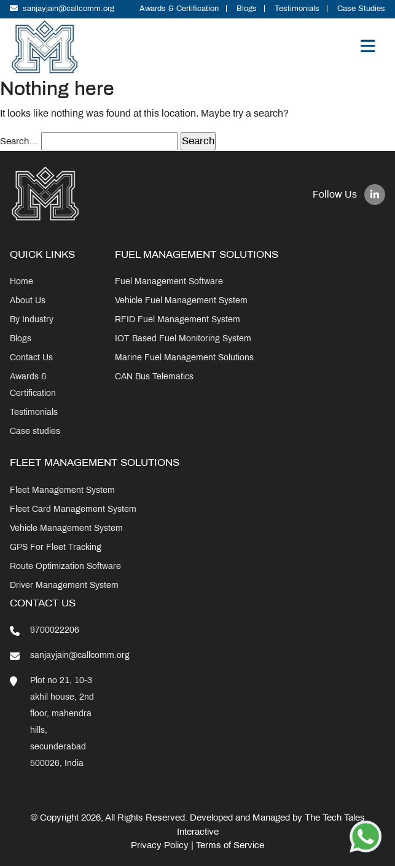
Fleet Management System (62, 490)
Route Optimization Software (65, 566)
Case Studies (361, 8)
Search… (19, 141)
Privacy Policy (160, 845)
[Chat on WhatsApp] (365, 835)
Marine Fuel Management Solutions (184, 357)
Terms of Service (230, 845)
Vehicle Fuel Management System (181, 300)
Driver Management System (64, 585)
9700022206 (54, 630)
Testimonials (297, 8)
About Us (27, 300)
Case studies (35, 431)
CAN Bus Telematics (154, 376)
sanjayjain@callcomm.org (62, 8)
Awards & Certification (179, 8)
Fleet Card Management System (73, 509)
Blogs (247, 8)
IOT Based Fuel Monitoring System (183, 338)
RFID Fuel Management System (177, 319)
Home (21, 281)
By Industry (31, 319)
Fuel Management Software (169, 281)
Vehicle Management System (66, 528)
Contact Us (31, 357)
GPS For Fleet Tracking (55, 547)
